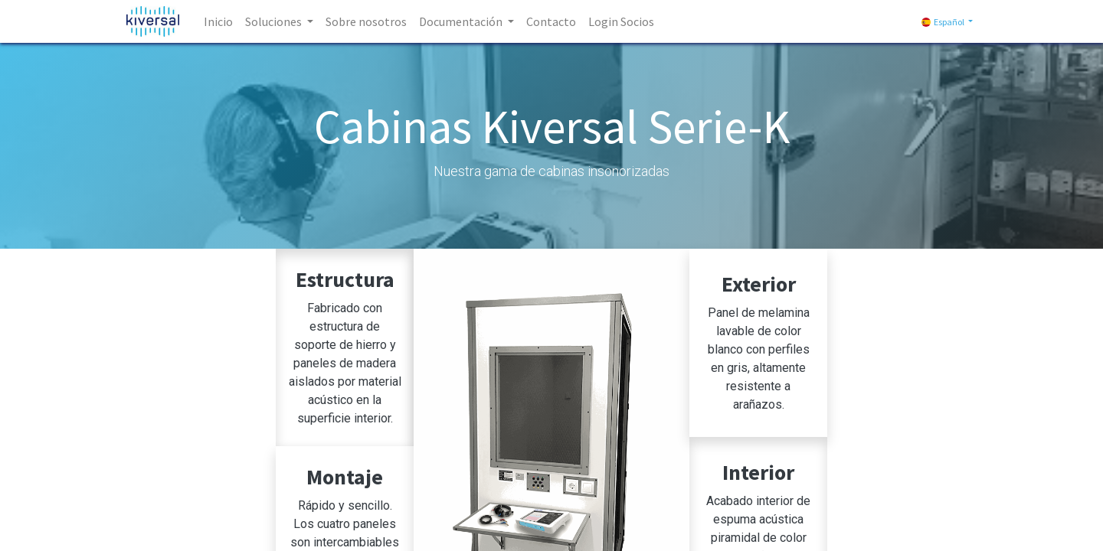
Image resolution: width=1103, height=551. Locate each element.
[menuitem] (218, 21)
